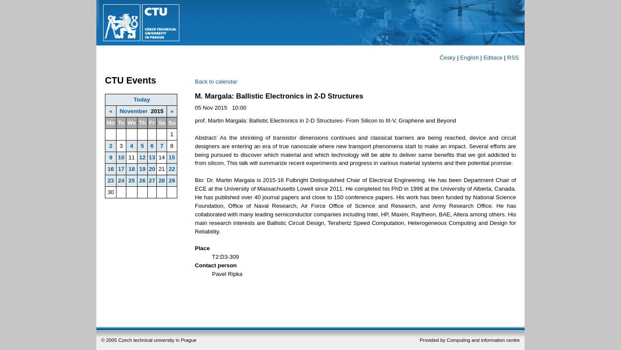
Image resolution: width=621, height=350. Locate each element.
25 (131, 180)
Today (142, 99)
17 (121, 169)
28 (161, 180)
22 (172, 169)
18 (131, 169)
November (133, 111)
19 (142, 169)
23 (110, 180)
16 (110, 169)
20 (152, 169)
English (469, 57)
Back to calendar (216, 81)
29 (172, 180)
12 (142, 157)
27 (152, 180)
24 (121, 180)
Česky (447, 57)
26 (142, 180)
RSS (513, 57)
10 (121, 157)
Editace (493, 57)
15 (172, 157)
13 (152, 157)
